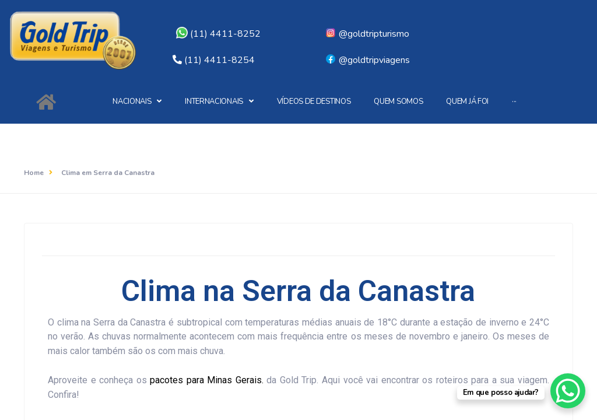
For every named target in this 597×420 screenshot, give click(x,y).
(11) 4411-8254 (219, 60)
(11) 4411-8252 (218, 33)
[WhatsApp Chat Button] (567, 390)
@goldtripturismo (367, 33)
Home (34, 172)
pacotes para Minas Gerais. (208, 380)
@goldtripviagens (367, 60)
